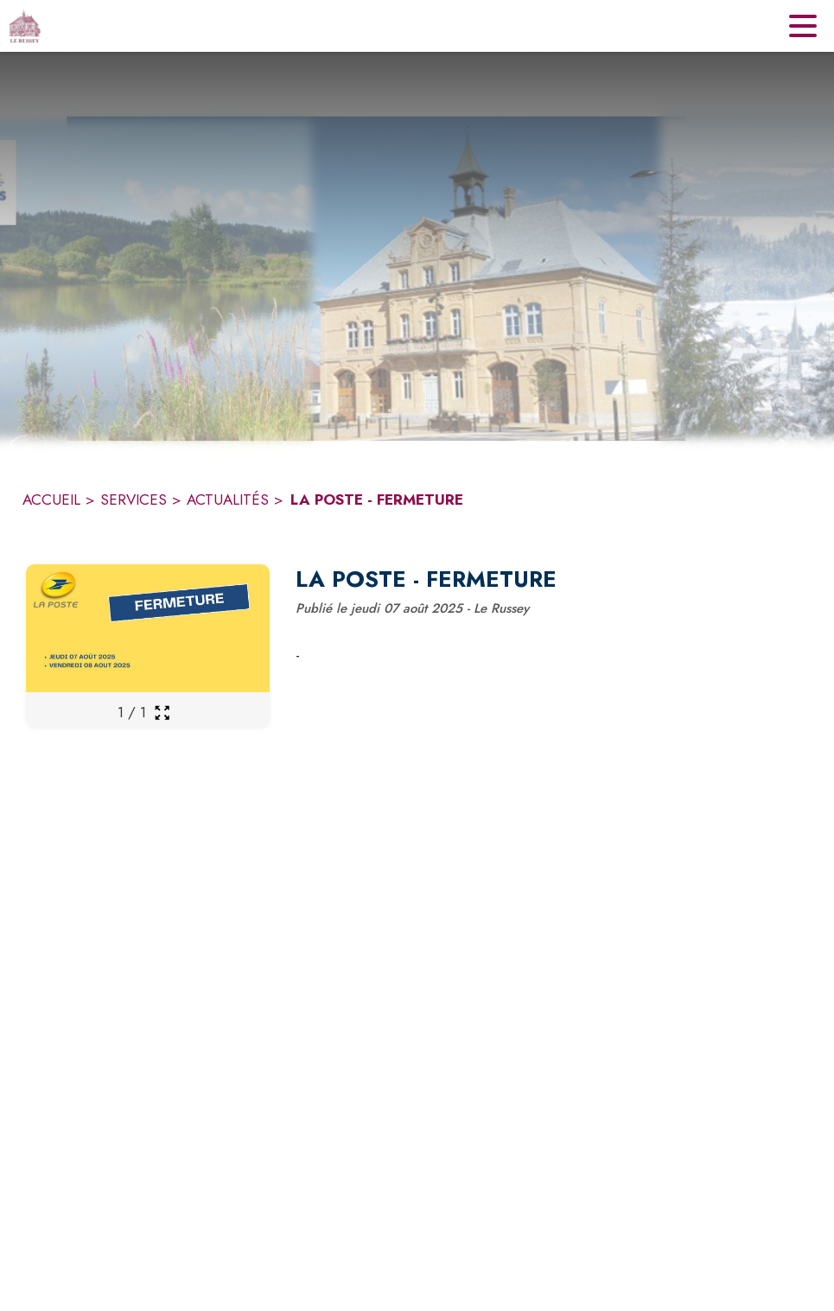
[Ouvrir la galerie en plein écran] (162, 713)
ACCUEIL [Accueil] (51, 499)
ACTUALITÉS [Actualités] (228, 499)
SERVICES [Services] (133, 499)
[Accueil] (25, 26)
